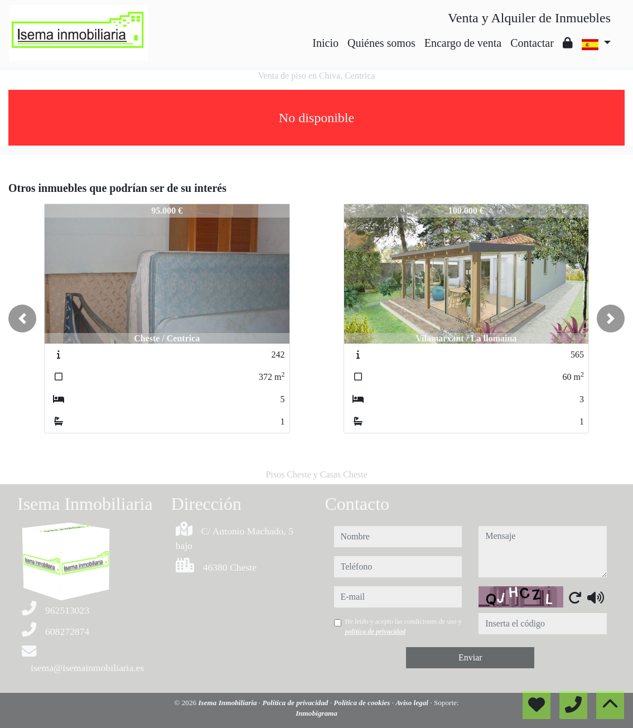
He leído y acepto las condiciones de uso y (403, 626)
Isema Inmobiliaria (228, 702)
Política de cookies (363, 702)
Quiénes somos (381, 43)
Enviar (470, 657)
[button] (22, 318)
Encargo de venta (462, 43)
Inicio (325, 43)
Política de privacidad (296, 702)
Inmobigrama (316, 713)
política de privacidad (375, 631)
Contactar (532, 43)
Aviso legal (412, 702)
